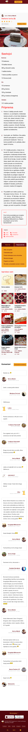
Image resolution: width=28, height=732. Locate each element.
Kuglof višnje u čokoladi (7, 345)
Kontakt (12, 722)
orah (7, 232)
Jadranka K (11, 475)
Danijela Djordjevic (14, 568)
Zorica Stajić (12, 553)
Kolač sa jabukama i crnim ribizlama (7, 323)
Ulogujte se (18, 1)
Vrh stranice (13, 713)
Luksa (9, 408)
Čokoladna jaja (8, 252)
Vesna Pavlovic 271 (14, 669)
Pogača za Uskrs (9, 261)
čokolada (14, 232)
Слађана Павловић (14, 424)
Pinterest (23, 726)
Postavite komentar (20, 364)
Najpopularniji (20, 244)
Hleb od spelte (8, 249)
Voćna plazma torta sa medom (21, 323)
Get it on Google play (19, 716)
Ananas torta (21, 283)
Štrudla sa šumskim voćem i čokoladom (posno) (14, 264)
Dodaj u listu (21, 24)
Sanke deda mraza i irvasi (21, 345)
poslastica (15, 234)
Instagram (18, 726)
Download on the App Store (9, 716)
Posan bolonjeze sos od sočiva (13, 255)
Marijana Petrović (15, 393)
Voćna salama (7, 283)
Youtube (13, 726)
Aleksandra (11, 684)
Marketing (7, 722)
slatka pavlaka (10, 236)
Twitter (9, 726)
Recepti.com (2, 722)
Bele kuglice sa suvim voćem (7, 302)
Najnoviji (7, 244)
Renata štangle (8, 258)
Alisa (18, 492)
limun (7, 234)
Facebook (5, 726)
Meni (14, 730)
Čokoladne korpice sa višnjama (21, 302)
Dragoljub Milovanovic (14, 524)
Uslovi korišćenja (21, 721)
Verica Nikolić (12, 15)
